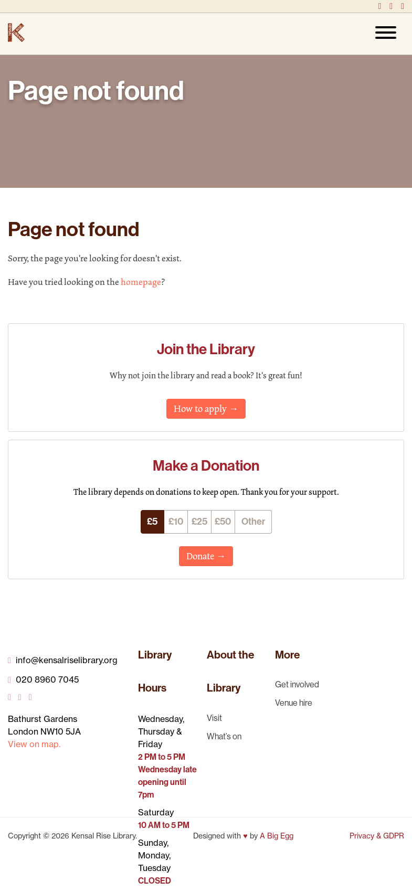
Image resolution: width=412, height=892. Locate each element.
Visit (214, 718)
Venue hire (293, 702)
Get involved (297, 684)
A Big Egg (276, 836)
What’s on (224, 736)
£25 (199, 521)
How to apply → (206, 408)
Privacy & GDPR (377, 836)
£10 (175, 521)
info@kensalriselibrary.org (63, 660)
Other (253, 521)
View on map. (34, 744)
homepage (141, 282)
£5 (152, 521)
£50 (223, 521)
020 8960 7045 (43, 679)
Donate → (206, 556)
